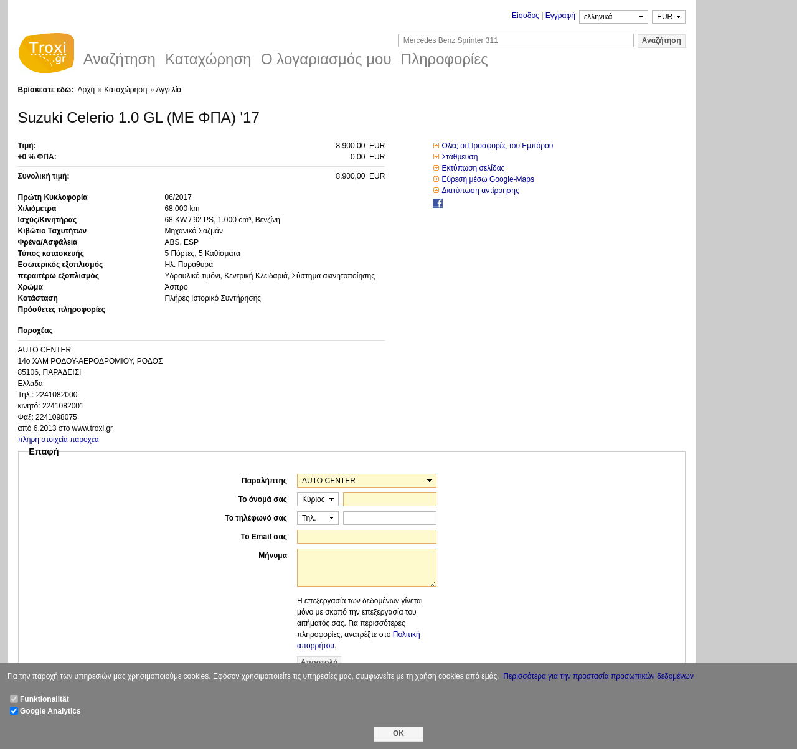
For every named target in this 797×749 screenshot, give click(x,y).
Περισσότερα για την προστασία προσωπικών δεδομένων (598, 676)
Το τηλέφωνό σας (256, 518)
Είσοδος (525, 15)
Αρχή (86, 89)
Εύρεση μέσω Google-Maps (487, 179)
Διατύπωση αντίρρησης (480, 190)
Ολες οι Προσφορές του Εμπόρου (497, 145)
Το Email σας (264, 536)
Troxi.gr (46, 55)
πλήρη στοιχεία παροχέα (59, 439)
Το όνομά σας (262, 499)
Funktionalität (44, 699)
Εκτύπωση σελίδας (472, 168)
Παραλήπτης (264, 480)
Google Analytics (50, 711)
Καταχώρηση (125, 89)
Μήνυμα (272, 555)
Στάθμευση (459, 157)
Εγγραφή (560, 15)
